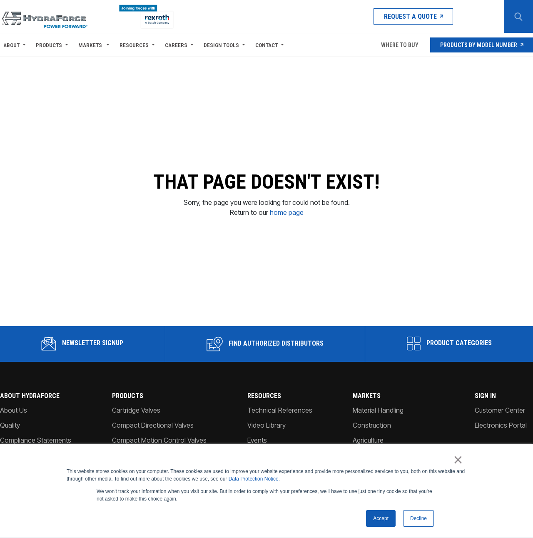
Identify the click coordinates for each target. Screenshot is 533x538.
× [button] (458, 459)
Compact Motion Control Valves (159, 435)
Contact (266, 45)
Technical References (279, 405)
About (11, 45)
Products (49, 45)
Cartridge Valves (136, 405)
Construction (372, 420)
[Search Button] (518, 16)
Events (257, 435)
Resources (134, 45)
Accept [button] (381, 518)
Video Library (266, 420)
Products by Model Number (481, 45)
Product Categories (449, 338)
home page (287, 209)
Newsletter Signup (82, 338)
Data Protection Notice (254, 479)
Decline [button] (418, 518)
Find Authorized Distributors (265, 338)
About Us (13, 405)
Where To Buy (399, 45)
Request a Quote (413, 16)
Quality (10, 420)
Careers (176, 45)
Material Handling (378, 405)
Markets (90, 45)
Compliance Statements (35, 435)
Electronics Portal (501, 420)
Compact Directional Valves (153, 420)
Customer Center (500, 405)
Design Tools (221, 45)
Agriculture (368, 435)
